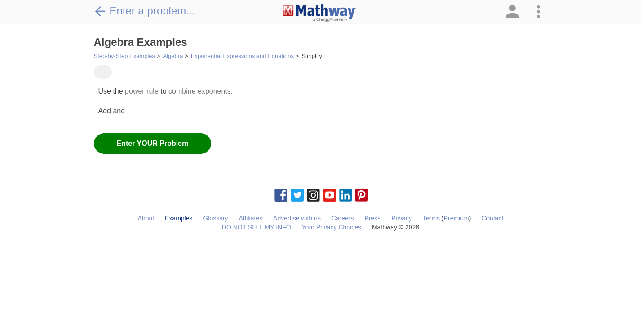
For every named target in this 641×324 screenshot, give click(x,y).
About (146, 218)
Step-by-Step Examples (124, 56)
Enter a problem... (144, 11)
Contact (492, 218)
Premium (456, 218)
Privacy (401, 218)
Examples (178, 218)
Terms (431, 218)
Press (372, 218)
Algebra (173, 56)
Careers (343, 218)
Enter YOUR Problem (153, 143)
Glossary (215, 218)
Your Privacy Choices (331, 227)
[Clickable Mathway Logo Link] (320, 13)
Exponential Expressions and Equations (242, 56)
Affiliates (251, 218)
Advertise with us (297, 218)
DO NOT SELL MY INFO (256, 227)
